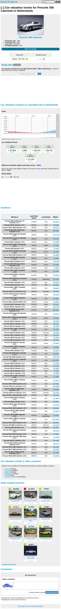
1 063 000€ (55, 360)
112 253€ (56, 340)
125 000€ (56, 332)
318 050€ (56, 354)
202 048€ (56, 386)
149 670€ (56, 335)
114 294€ (56, 329)
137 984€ (56, 384)
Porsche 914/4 (15, 538)
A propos (40, 606)
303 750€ (56, 291)
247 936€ (56, 242)
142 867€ (56, 314)
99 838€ (56, 225)
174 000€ (56, 252)
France (7, 469)
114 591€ (56, 337)
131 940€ (56, 415)
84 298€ (56, 258)
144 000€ (56, 368)
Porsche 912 (46, 501)
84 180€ (56, 245)
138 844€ (56, 288)
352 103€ (56, 392)
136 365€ (56, 298)
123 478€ (56, 366)
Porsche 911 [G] (46, 538)
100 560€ (56, 321)
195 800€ (56, 411)
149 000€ (56, 326)
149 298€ (56, 408)
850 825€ (56, 310)
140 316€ (56, 324)
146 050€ (56, 347)
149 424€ (56, 447)
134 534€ (56, 279)
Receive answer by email (36, 592)
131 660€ (56, 427)
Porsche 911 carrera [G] (30, 557)
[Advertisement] (30, 89)
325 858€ (56, 231)
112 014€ (56, 261)
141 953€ (56, 434)
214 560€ (56, 264)
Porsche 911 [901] (30, 501)
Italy (6, 475)
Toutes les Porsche (9, 564)
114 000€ (56, 437)
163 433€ (56, 449)
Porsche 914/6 (30, 538)
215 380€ (56, 398)
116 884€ (56, 255)
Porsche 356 (15, 501)
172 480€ (56, 373)
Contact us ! (18, 139)
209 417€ (56, 227)
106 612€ (56, 275)
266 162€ (56, 431)
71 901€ (56, 268)
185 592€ (56, 422)
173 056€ (56, 363)
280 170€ (56, 443)
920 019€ (56, 239)
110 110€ (56, 395)
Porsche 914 (46, 519)
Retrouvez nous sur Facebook (27, 606)
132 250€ (56, 343)
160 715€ (56, 235)
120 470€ (56, 425)
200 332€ (56, 222)
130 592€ (56, 380)
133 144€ (56, 405)
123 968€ (56, 271)
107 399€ (56, 452)
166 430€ (56, 401)
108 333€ (56, 294)
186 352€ (56, 282)
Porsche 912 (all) (15, 519)
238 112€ (56, 357)
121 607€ (56, 350)
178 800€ (56, 302)
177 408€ (56, 376)
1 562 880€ (55, 419)
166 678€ (56, 307)
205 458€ (56, 440)
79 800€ (56, 371)
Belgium (7, 472)
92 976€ (56, 248)
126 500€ (56, 304)
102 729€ (56, 456)
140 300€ (56, 389)
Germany (8, 470)
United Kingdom (10, 476)
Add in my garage (30, 49)
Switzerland (8, 473)
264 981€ (56, 285)
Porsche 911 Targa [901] (30, 519)
